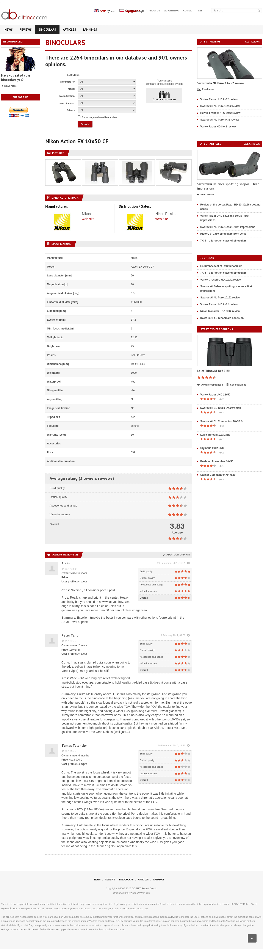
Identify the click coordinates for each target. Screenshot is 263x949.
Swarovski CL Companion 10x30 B (221, 421)
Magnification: (67, 96)
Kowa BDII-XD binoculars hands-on (222, 318)
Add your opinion (176, 554)
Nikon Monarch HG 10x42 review (220, 311)
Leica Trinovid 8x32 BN (213, 371)
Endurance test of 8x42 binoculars (221, 266)
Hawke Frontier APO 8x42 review (220, 113)
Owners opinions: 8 (210, 385)
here (34, 929)
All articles (252, 144)
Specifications (236, 385)
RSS (200, 10)
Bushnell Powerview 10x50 (216, 461)
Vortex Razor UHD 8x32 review (219, 99)
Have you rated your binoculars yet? (15, 77)
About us (154, 10)
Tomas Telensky (74, 745)
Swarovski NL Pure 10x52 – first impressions (227, 227)
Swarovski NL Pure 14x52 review (220, 83)
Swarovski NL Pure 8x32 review (219, 119)
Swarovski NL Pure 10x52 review (220, 106)
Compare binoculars (164, 96)
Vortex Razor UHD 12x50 (215, 394)
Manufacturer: (67, 81)
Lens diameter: (67, 103)
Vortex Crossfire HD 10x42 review (220, 279)
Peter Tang (69, 635)
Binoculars (47, 29)
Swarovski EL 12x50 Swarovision (220, 407)
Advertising (171, 10)
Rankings (90, 29)
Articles (69, 29)
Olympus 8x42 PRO (212, 448)
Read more (9, 86)
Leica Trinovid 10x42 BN (215, 434)
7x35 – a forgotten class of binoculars (223, 240)
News (9, 29)
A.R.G (65, 563)
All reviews (252, 42)
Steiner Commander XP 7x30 (217, 474)
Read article (205, 195)
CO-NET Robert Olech (144, 888)
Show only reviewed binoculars (99, 117)
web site (88, 219)
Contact (188, 10)
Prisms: (71, 110)
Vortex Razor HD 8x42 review (218, 126)
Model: (71, 89)
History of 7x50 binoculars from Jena (223, 233)
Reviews (26, 29)
